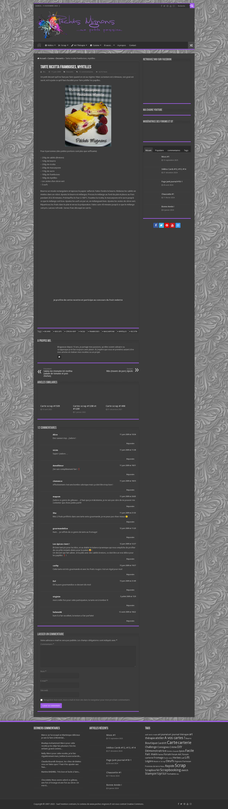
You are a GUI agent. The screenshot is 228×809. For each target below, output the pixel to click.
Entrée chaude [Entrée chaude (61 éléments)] (172, 751)
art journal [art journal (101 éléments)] (163, 734)
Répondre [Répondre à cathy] (130, 575)
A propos (122, 45)
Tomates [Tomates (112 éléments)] (171, 773)
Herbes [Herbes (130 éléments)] (177, 757)
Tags (186, 150)
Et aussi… (108, 45)
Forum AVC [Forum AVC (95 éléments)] (176, 754)
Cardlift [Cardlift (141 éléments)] (162, 743)
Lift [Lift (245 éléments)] (187, 757)
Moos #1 (165, 157)
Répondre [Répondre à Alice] (130, 444)
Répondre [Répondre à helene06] (130, 621)
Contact (132, 45)
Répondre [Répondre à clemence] (130, 490)
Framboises (94, 332)
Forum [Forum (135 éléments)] (167, 754)
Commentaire (47, 644)
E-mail (43, 681)
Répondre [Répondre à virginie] (130, 606)
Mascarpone (109, 332)
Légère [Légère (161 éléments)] (149, 761)
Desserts (60, 58)
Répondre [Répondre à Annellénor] (130, 475)
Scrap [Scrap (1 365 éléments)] (180, 765)
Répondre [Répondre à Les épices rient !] (130, 559)
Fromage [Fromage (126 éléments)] (158, 757)
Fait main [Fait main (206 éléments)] (151, 754)
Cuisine (94, 45)
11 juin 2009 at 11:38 (128, 450)
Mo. (44, 72)
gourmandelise (60, 528)
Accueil (39, 45)
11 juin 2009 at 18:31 (128, 465)
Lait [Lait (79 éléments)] (182, 758)
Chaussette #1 (168, 194)
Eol (54, 581)
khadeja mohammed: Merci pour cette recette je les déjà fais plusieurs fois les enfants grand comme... (58, 746)
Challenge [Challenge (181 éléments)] (151, 747)
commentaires (174, 150)
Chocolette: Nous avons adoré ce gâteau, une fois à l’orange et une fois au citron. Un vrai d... (60, 783)
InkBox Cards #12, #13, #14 (174, 169)
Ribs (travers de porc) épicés (117, 370)
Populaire (159, 150)
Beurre (47, 332)
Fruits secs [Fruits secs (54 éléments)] (168, 758)
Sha (54, 513)
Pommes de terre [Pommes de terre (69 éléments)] (152, 766)
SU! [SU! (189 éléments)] (164, 773)
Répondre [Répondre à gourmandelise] (130, 537)
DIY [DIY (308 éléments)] (179, 747)
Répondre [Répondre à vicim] (130, 459)
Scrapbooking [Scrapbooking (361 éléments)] (170, 770)
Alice (55, 434)
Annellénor (58, 465)
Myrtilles (123, 332)
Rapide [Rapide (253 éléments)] (169, 766)
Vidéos (49, 45)
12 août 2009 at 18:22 (127, 612)
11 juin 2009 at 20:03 (128, 496)
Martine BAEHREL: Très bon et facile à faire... (60, 772)
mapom (56, 496)
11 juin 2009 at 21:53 (128, 513)
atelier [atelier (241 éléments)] (159, 738)
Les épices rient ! (61, 544)
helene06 (57, 612)
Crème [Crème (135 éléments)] (173, 747)
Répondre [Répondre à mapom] (130, 506)
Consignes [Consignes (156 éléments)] (163, 747)
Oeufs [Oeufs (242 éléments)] (170, 761)
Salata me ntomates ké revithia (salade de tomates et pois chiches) (59, 372)
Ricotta (134, 332)
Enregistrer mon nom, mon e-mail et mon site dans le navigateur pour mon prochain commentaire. (87, 700)
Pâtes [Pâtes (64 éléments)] (162, 766)
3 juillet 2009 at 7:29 (128, 596)
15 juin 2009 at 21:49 (128, 581)
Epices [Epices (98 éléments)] (182, 751)
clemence (57, 481)
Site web (44, 690)
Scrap (62, 45)
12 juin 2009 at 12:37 (128, 544)
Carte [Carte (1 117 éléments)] (172, 742)
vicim (55, 450)
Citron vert (71, 332)
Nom (43, 671)
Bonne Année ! (168, 206)
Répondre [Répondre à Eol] (130, 590)
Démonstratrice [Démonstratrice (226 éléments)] (155, 751)
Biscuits (58, 332)
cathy (55, 565)
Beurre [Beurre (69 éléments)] (188, 738)
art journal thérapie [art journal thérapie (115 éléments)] (178, 734)
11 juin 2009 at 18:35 (128, 481)
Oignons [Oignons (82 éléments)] (178, 761)
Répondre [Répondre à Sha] (130, 522)
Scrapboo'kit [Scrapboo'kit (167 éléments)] (152, 770)
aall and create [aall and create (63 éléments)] (151, 735)
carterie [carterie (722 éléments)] (184, 742)
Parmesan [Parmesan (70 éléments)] (186, 761)
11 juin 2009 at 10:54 (128, 434)
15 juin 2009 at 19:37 (128, 565)
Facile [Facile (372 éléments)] (189, 751)
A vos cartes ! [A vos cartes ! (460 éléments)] (174, 738)
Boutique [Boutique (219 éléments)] (151, 743)
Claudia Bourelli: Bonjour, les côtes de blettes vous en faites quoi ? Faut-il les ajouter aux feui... (61, 764)
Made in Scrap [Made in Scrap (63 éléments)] (159, 761)
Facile (82, 332)
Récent (148, 150)
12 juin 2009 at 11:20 (128, 528)
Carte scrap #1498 (115, 406)
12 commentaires (86, 72)
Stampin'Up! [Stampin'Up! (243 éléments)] (153, 773)
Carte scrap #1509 (50, 406)
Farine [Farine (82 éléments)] (160, 754)
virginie (56, 596)
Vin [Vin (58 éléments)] (177, 774)
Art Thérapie (78, 45)
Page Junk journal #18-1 (172, 181)
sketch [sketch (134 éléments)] (184, 770)
